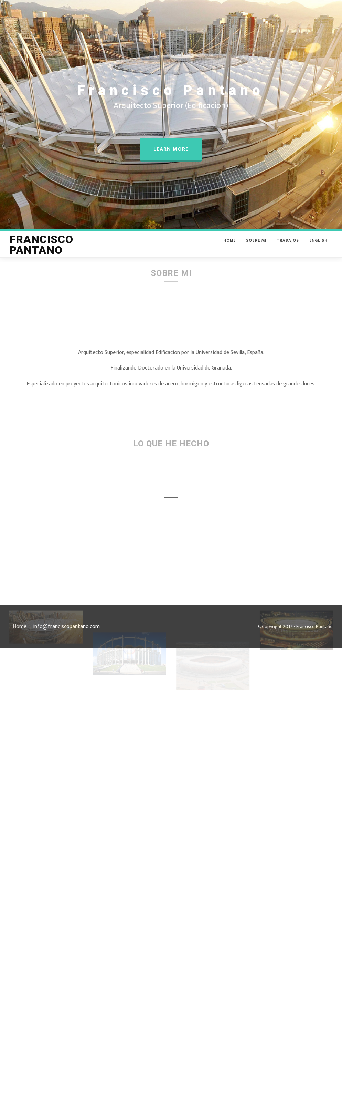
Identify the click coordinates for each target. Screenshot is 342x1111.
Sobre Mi (256, 245)
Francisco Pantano (41, 250)
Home (229, 245)
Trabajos (288, 245)
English (318, 245)
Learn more (171, 149)
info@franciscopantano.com (66, 626)
